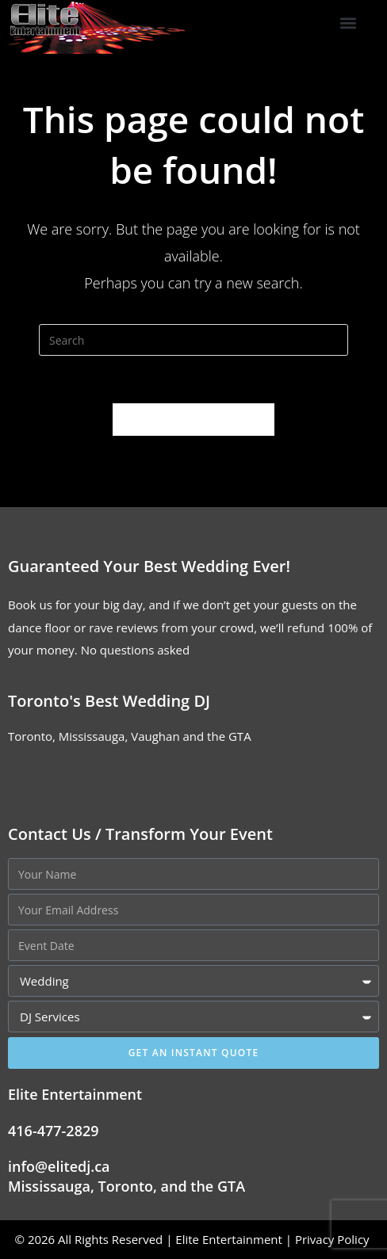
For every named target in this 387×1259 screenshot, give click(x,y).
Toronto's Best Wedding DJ (109, 701)
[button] (348, 23)
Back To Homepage (193, 419)
